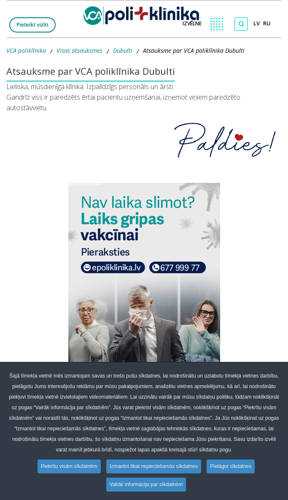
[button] (144, 289)
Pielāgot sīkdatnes (230, 466)
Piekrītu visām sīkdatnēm (69, 466)
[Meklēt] (241, 24)
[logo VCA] (144, 13)
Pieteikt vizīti (32, 24)
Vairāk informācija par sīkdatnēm (146, 484)
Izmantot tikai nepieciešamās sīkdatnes (154, 466)
